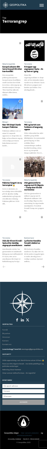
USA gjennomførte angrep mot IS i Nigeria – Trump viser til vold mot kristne (33, 186)
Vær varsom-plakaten (30, 433)
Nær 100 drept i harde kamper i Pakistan (11, 126)
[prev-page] (4, 267)
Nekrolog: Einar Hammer (11, 369)
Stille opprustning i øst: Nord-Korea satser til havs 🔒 (23, 360)
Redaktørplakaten (24, 435)
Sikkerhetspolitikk (8, 64)
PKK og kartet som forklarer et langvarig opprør (33, 127)
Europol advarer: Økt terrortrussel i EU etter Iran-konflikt (12, 69)
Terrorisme (28, 64)
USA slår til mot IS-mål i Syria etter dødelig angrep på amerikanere (12, 243)
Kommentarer (29, 238)
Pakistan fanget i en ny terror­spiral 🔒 (12, 184)
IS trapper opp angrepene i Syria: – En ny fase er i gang (33, 69)
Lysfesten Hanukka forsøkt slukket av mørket (32, 243)
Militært (5, 122)
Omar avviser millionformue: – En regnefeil (18, 373)
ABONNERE (23, 402)
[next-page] (43, 267)
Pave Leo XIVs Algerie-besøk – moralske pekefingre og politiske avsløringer (23, 365)
